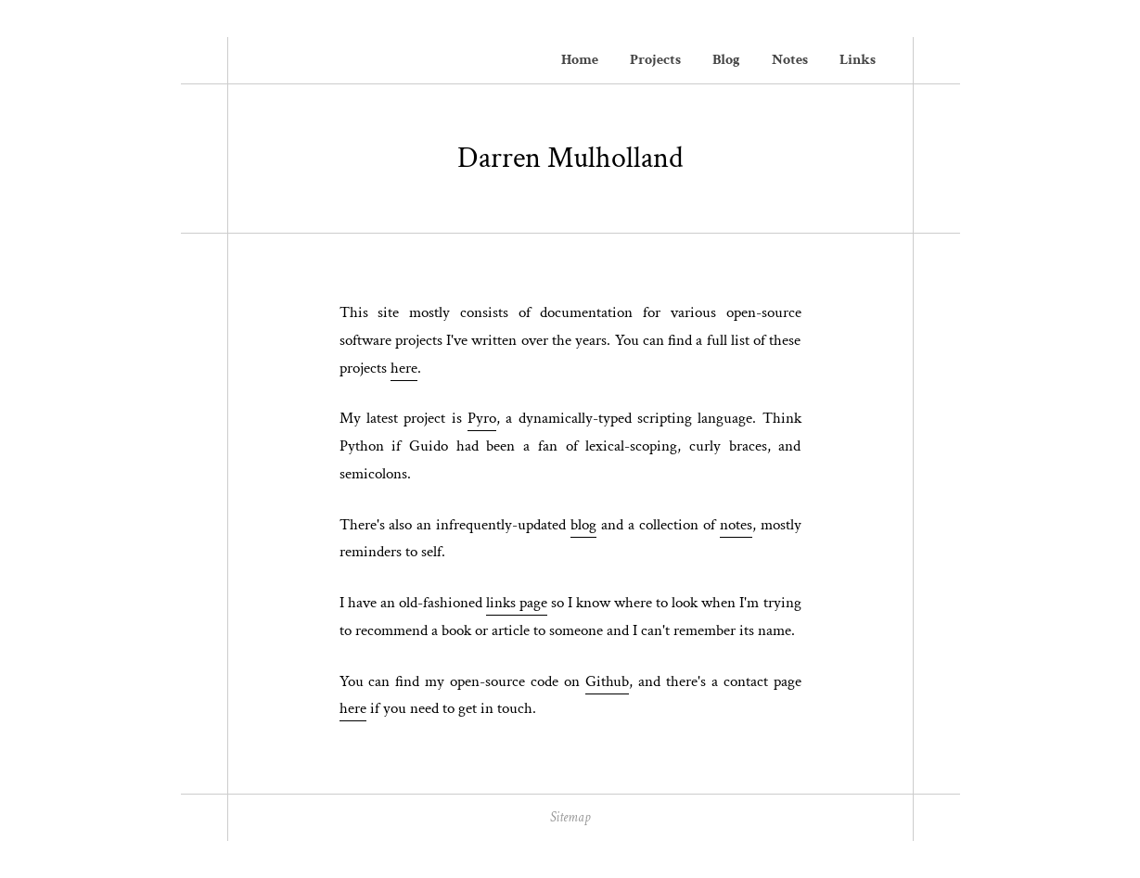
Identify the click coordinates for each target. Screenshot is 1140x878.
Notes (790, 60)
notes (736, 525)
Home (579, 60)
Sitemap (570, 817)
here (404, 368)
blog (583, 525)
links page (516, 602)
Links (857, 60)
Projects (655, 60)
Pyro (482, 418)
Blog (726, 60)
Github (607, 681)
